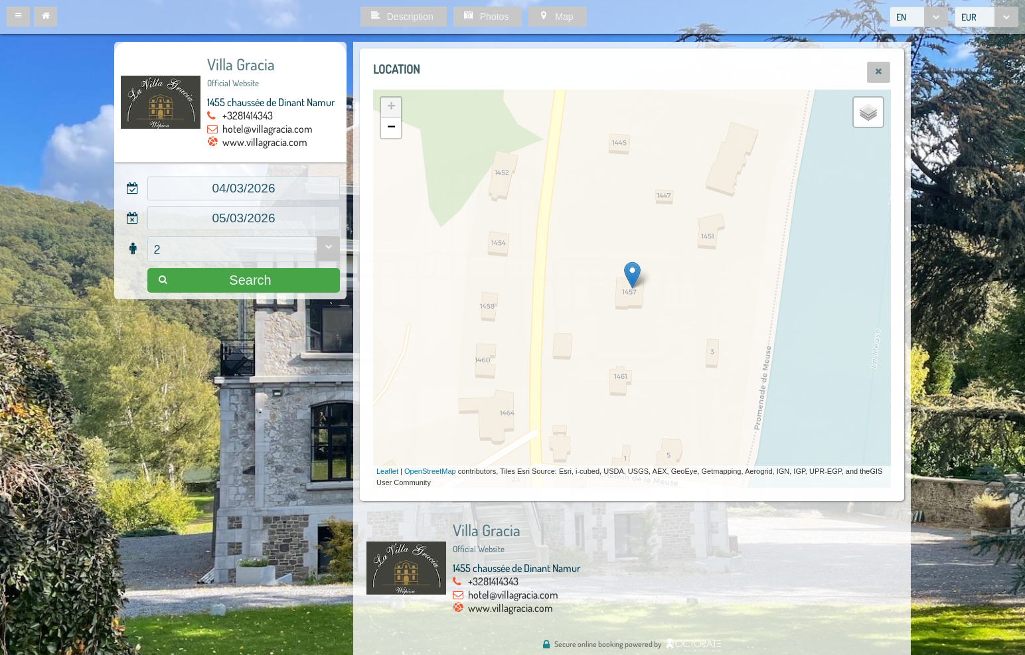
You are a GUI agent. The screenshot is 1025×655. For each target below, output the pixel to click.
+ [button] (391, 107)
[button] (18, 17)
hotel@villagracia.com (267, 128)
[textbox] (243, 188)
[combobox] (919, 17)
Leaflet (387, 471)
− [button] (391, 128)
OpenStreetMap (430, 471)
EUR (969, 17)
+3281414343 (247, 115)
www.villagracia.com (264, 142)
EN (901, 17)
